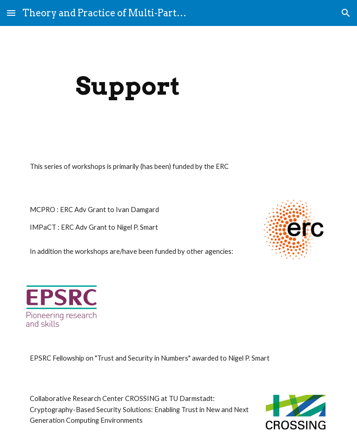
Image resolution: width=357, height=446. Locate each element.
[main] (127, 86)
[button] (11, 13)
